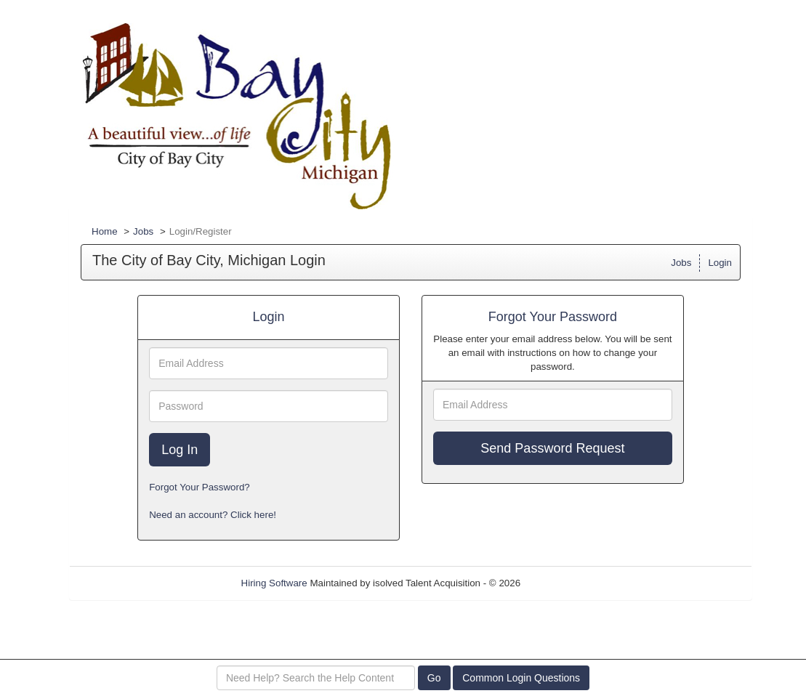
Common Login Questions (521, 678)
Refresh (564, 583)
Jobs (143, 231)
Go (434, 678)
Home (105, 231)
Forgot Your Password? (199, 487)
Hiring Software (274, 583)
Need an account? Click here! (212, 514)
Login (720, 262)
